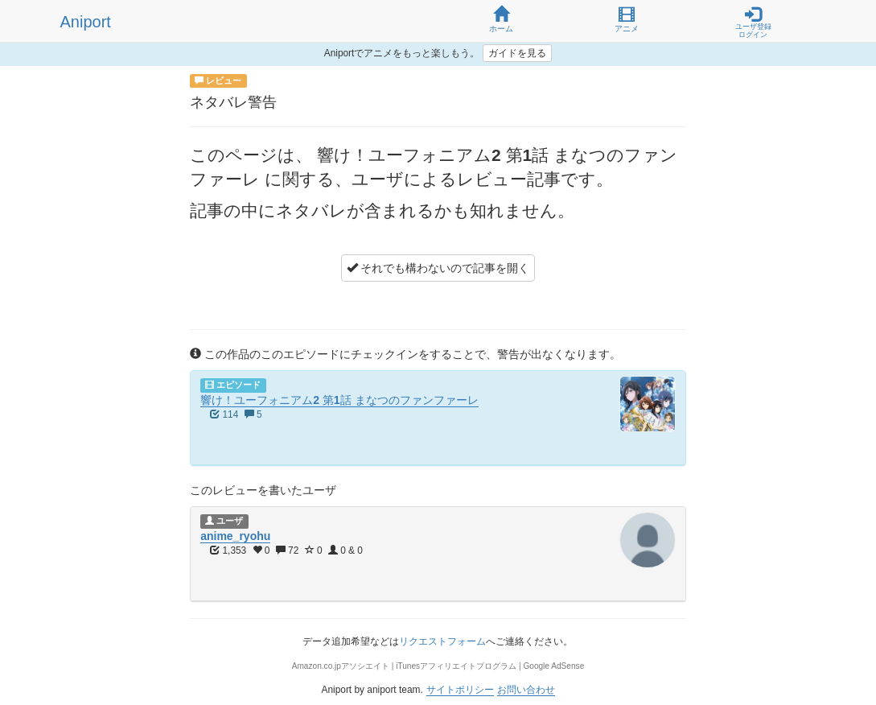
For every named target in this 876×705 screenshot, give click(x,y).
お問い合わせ (526, 689)
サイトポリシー (460, 689)
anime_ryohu (235, 536)
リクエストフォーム (442, 641)
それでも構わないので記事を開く (438, 268)
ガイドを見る (517, 53)
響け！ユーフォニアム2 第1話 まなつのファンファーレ (339, 400)
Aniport (85, 22)
